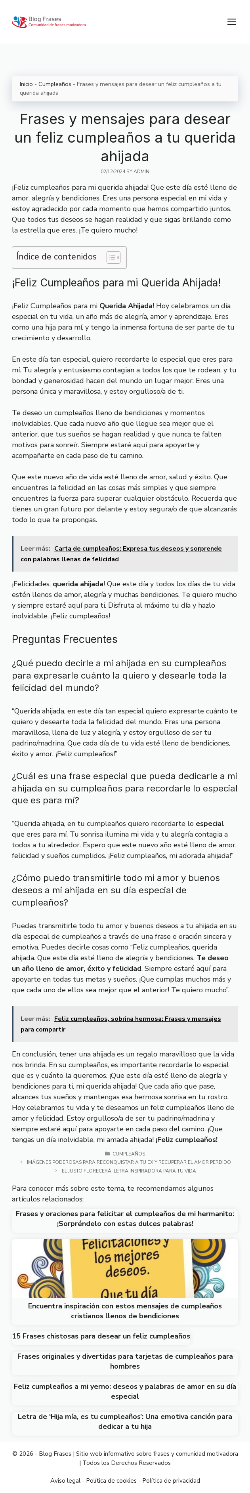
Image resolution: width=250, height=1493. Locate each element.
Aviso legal (65, 1481)
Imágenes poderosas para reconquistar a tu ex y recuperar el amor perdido (129, 1162)
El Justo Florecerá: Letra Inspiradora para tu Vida (129, 1171)
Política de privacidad (171, 1481)
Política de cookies (111, 1481)
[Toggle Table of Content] (109, 257)
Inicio (26, 84)
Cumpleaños (54, 84)
